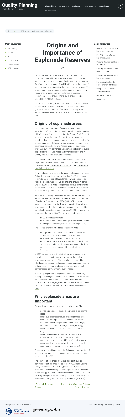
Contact (117, 405)
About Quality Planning (95, 405)
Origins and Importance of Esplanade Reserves (107, 49)
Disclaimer (108, 405)
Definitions (100, 99)
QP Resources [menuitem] (50, 11)
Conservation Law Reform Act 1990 (55, 285)
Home (8, 31)
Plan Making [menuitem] (49, 6)
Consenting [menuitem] (63, 6)
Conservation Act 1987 (60, 165)
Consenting (12, 52)
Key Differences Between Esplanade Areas (107, 56)
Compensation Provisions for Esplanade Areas (106, 90)
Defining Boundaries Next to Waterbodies (107, 63)
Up (62, 384)
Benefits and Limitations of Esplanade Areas (107, 76)
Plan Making (12, 48)
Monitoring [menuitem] (76, 6)
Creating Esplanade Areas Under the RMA (107, 70)
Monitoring (12, 56)
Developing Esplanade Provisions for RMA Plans (106, 83)
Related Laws (13, 64)
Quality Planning (19, 5)
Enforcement (13, 60)
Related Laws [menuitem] (104, 6)
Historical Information (105, 95)
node (14, 31)
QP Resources (13, 68)
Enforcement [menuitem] (89, 6)
